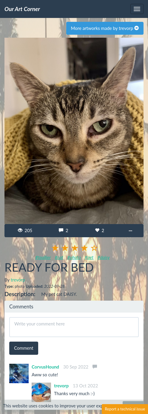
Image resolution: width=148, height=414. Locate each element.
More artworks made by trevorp (105, 28)
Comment (23, 348)
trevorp (18, 279)
